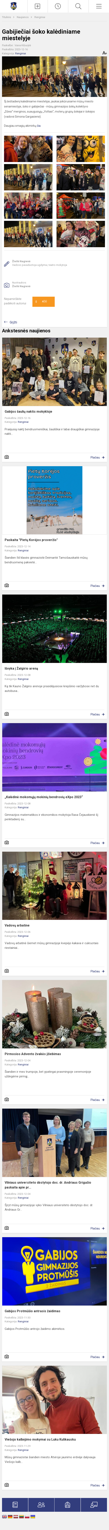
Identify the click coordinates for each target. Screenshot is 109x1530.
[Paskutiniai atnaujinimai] (58, 6)
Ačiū (41, 302)
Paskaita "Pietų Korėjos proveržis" (31, 540)
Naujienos (23, 17)
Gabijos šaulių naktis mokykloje (28, 411)
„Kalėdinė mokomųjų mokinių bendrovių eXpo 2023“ (44, 797)
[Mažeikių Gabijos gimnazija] (13, 6)
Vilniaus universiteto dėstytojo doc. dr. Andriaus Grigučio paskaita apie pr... (48, 1185)
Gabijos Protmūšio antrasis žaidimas (32, 1311)
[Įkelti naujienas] (38, 6)
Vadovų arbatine (17, 925)
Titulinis (7, 17)
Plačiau (95, 457)
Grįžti (13, 322)
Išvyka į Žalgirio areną (21, 668)
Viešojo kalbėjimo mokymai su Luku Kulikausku (40, 1439)
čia (39, 125)
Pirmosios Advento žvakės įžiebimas (33, 1054)
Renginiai (39, 17)
